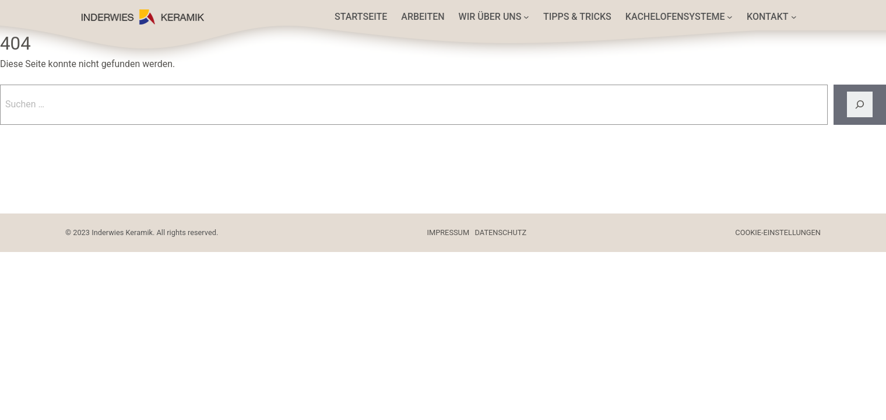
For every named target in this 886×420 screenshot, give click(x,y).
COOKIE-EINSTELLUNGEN (778, 232)
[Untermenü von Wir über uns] (526, 17)
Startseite (361, 16)
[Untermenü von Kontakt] (794, 17)
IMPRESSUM (448, 232)
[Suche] (860, 105)
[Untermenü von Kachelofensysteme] (730, 17)
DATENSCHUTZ (501, 232)
